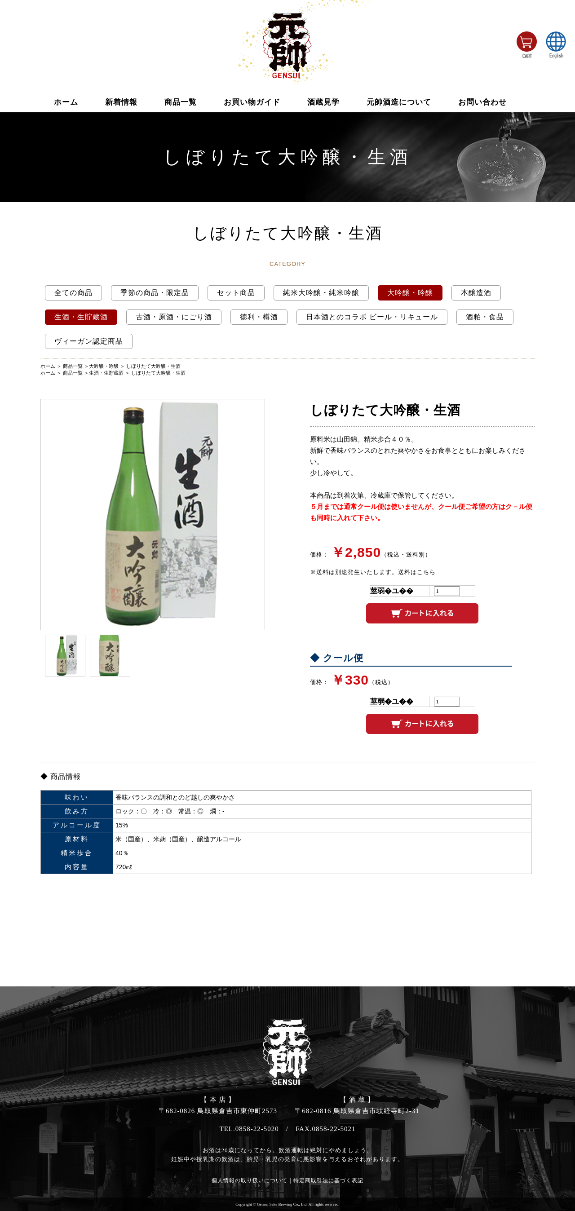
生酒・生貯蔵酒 (106, 373)
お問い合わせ (482, 102)
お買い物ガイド (252, 102)
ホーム (66, 102)
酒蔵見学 (323, 102)
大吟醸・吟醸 (104, 366)
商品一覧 (180, 102)
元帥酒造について (399, 102)
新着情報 (121, 102)
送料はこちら (417, 572)
